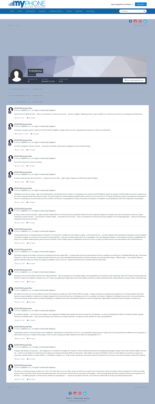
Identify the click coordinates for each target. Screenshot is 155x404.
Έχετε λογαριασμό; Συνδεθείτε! (122, 4)
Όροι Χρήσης (90, 11)
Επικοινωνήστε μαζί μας (81, 398)
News (12, 11)
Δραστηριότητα (30, 11)
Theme (69, 398)
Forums (20, 11)
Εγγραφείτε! (140, 4)
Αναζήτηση (42, 11)
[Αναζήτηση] (130, 11)
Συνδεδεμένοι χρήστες (56, 11)
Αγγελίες (69, 11)
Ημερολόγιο (79, 11)
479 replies (31, 118)
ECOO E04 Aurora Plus (23, 108)
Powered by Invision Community (77, 401)
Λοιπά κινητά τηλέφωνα (47, 110)
